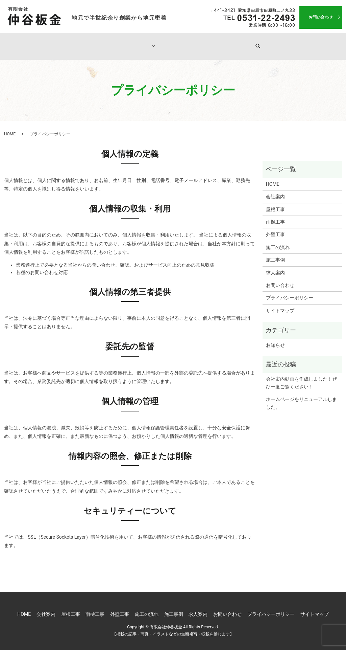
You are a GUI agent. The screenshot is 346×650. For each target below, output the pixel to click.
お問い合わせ (320, 17)
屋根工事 (275, 203)
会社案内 (92, 42)
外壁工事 (275, 228)
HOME (52, 42)
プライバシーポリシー (289, 291)
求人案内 (267, 42)
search (306, 43)
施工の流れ (180, 42)
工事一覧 (134, 42)
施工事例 (224, 42)
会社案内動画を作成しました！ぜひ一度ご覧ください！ (301, 376)
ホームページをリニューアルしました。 (301, 396)
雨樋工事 (275, 215)
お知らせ (275, 338)
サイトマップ (280, 304)
